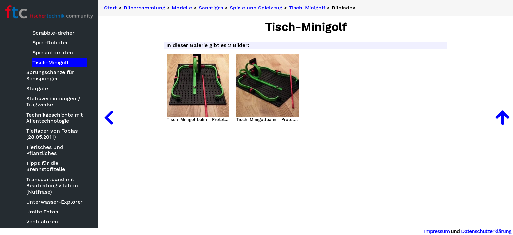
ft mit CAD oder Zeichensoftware (41, 141)
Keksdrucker (36, 154)
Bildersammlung (28, 58)
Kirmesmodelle (39, 174)
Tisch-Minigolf (307, 8)
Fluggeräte (33, 128)
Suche (15, 36)
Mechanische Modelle (47, 210)
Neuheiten (20, 47)
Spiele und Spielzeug (256, 8)
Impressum (437, 231)
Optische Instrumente (48, 220)
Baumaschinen (38, 98)
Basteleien (27, 69)
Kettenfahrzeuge (41, 164)
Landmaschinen (40, 200)
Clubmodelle (36, 118)
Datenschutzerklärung (486, 231)
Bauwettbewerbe (36, 79)
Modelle (24, 89)
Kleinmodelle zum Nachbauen (43, 187)
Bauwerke (32, 108)
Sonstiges (211, 8)
